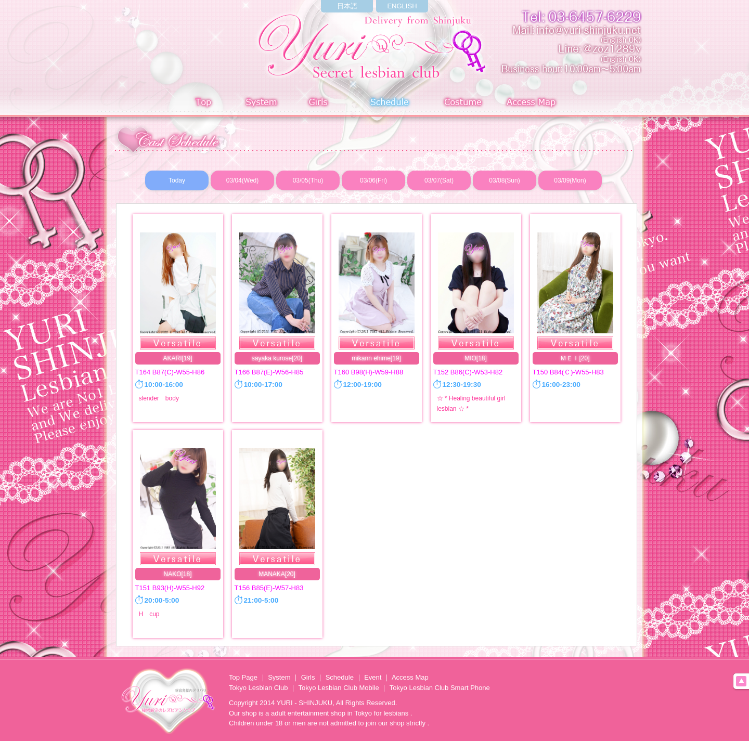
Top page (203, 103)
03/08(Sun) (504, 180)
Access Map (533, 103)
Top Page (243, 677)
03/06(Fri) (373, 180)
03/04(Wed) (242, 180)
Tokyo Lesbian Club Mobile (338, 688)
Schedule (390, 103)
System (259, 103)
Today (177, 180)
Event (372, 677)
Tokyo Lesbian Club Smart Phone (440, 688)
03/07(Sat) (439, 180)
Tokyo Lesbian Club (258, 688)
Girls (320, 103)
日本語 (347, 6)
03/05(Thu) (308, 180)
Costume (464, 103)
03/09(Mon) (570, 180)
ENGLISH (402, 6)
